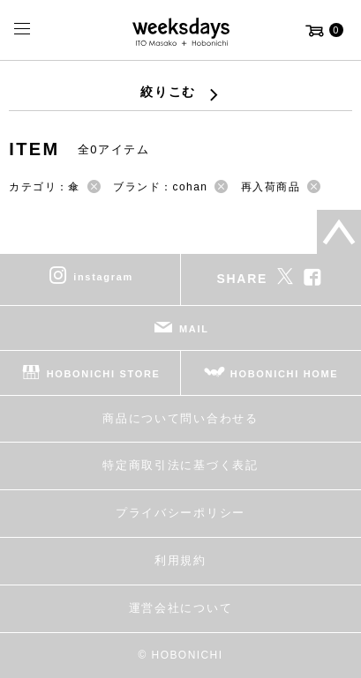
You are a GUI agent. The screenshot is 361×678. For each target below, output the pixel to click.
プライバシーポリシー (180, 512)
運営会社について (180, 608)
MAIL (194, 328)
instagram (103, 276)
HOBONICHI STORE (104, 373)
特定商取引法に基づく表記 (180, 465)
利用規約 (180, 560)
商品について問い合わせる (180, 418)
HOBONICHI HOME (284, 373)
